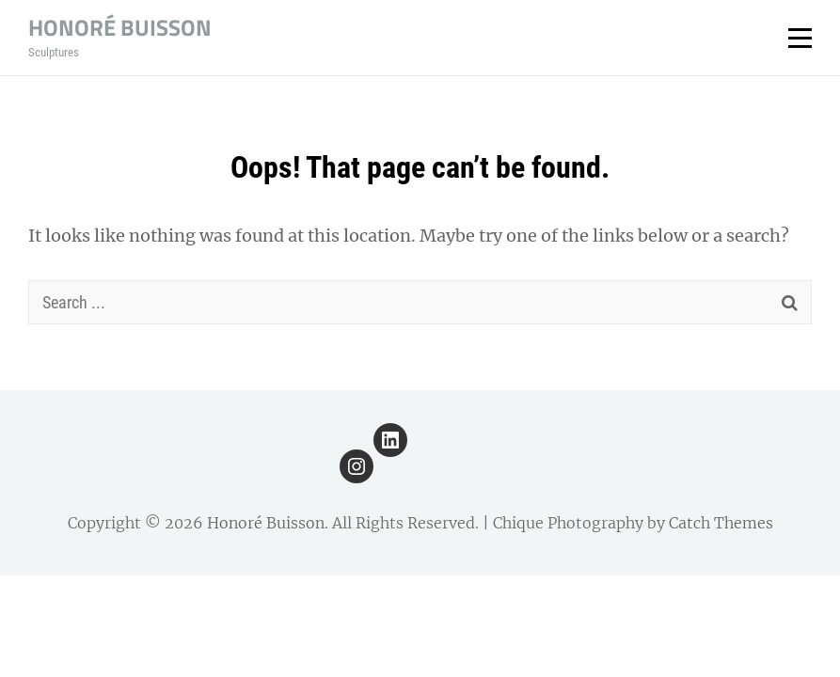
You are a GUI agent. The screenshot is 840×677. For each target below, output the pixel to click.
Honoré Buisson (120, 27)
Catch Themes (721, 522)
